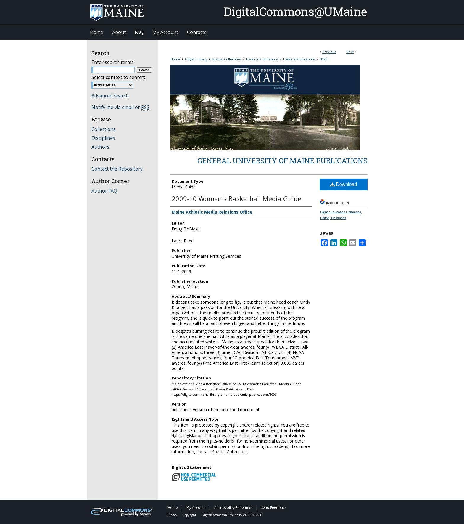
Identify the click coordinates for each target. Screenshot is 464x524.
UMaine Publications (262, 59)
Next (350, 51)
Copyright (190, 515)
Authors (100, 147)
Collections (103, 129)
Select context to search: (118, 77)
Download (343, 184)
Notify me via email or (120, 107)
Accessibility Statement (233, 507)
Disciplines (103, 138)
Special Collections (226, 59)
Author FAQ (104, 191)
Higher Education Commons (340, 212)
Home (175, 59)
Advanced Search (110, 95)
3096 (323, 59)
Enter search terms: (113, 62)
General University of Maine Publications (282, 160)
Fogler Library (196, 59)
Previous (329, 51)
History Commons (333, 218)
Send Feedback (273, 507)
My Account (196, 507)
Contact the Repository (117, 169)
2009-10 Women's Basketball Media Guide (236, 198)
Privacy (172, 515)
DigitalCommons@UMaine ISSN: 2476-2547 (232, 515)
